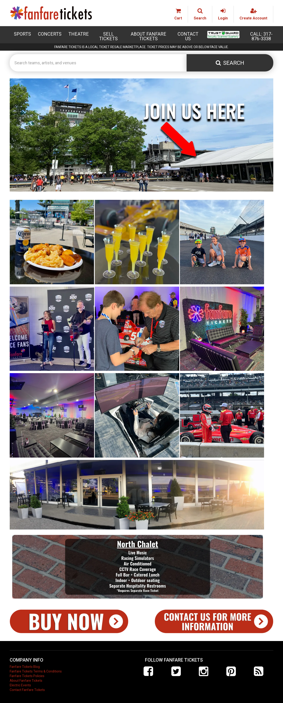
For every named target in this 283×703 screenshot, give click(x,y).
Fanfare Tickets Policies (27, 676)
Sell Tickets (108, 36)
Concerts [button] (50, 34)
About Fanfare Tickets (148, 36)
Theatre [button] (78, 34)
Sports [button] (22, 34)
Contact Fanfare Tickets (27, 690)
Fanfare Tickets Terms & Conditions (36, 671)
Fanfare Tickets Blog (25, 667)
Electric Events (20, 685)
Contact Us (188, 36)
